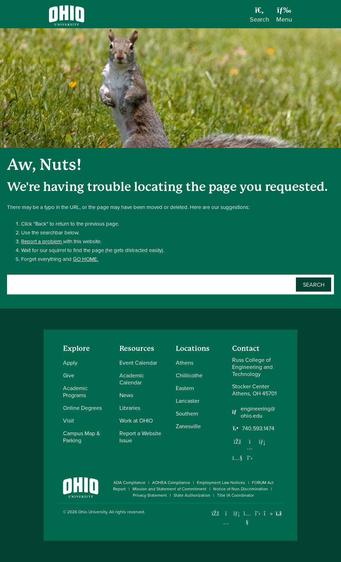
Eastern (185, 388)
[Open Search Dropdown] (259, 16)
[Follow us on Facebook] (237, 441)
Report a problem (42, 241)
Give (68, 375)
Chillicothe (189, 375)
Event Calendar (138, 362)
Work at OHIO (136, 420)
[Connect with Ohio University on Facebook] (215, 513)
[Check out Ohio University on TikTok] (268, 513)
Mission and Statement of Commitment (169, 489)
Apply (70, 362)
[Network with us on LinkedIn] (262, 441)
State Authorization (192, 495)
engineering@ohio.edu (258, 412)
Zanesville (188, 426)
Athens (184, 362)
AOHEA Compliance (171, 482)
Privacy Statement (150, 495)
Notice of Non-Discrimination (240, 489)
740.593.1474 (258, 428)
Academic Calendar (131, 378)
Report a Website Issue (140, 436)
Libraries (129, 408)
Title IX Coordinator (235, 495)
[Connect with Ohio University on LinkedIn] (236, 513)
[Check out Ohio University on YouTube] (247, 517)
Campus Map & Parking (81, 436)
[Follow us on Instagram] (249, 447)
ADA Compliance (129, 482)
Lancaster (187, 401)
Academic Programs (75, 391)
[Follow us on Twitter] (249, 458)
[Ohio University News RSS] (278, 513)
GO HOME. (85, 259)
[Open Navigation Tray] (284, 16)
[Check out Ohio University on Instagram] (226, 522)
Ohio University (92, 512)
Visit (68, 420)
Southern (187, 413)
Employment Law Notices (221, 482)
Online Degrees (82, 408)
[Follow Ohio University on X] (257, 513)
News (126, 395)
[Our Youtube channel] (237, 458)
